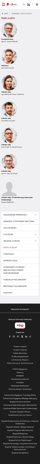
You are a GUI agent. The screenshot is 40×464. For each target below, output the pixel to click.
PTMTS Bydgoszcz (20, 369)
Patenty (20, 372)
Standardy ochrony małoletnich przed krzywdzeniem (14, 270)
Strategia (8, 254)
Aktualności (10, 227)
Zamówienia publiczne (20, 379)
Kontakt (7, 292)
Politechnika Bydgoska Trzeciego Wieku (20, 395)
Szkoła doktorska (20, 353)
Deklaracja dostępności (20, 309)
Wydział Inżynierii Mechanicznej (20, 430)
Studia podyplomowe (20, 356)
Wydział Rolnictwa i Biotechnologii (20, 437)
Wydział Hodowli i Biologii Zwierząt (20, 427)
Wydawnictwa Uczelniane (20, 402)
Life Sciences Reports (20, 360)
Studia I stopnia (20, 346)
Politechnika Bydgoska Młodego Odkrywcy (20, 398)
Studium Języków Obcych (20, 411)
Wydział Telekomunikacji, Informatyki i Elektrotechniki (20, 448)
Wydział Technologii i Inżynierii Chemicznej (20, 443)
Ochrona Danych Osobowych (20, 389)
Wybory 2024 (10, 260)
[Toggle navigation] (36, 4)
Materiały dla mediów (15, 286)
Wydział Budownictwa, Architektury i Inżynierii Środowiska (20, 422)
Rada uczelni (10, 247)
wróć (5, 13)
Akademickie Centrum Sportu (20, 415)
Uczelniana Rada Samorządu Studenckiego (20, 408)
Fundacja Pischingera (14, 279)
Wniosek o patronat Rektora (18, 221)
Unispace (20, 382)
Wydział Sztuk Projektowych (20, 440)
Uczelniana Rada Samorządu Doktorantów (20, 405)
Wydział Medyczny (20, 433)
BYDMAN (20, 376)
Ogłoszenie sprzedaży (15, 214)
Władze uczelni (11, 240)
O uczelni (8, 234)
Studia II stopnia (20, 350)
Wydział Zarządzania (20, 453)
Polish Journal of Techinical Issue (20, 363)
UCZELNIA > (16, 13)
